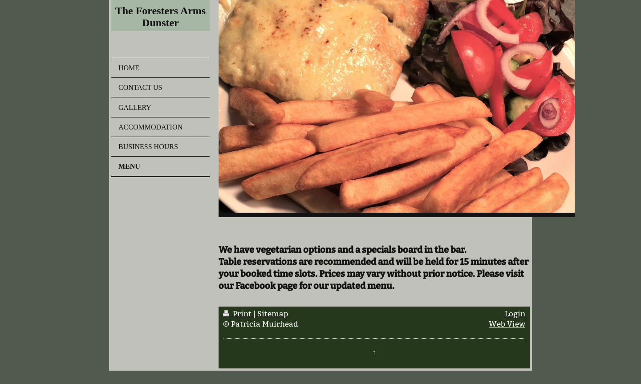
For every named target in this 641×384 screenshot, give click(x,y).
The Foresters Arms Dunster (160, 16)
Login (515, 314)
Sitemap (272, 314)
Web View (507, 324)
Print (238, 314)
